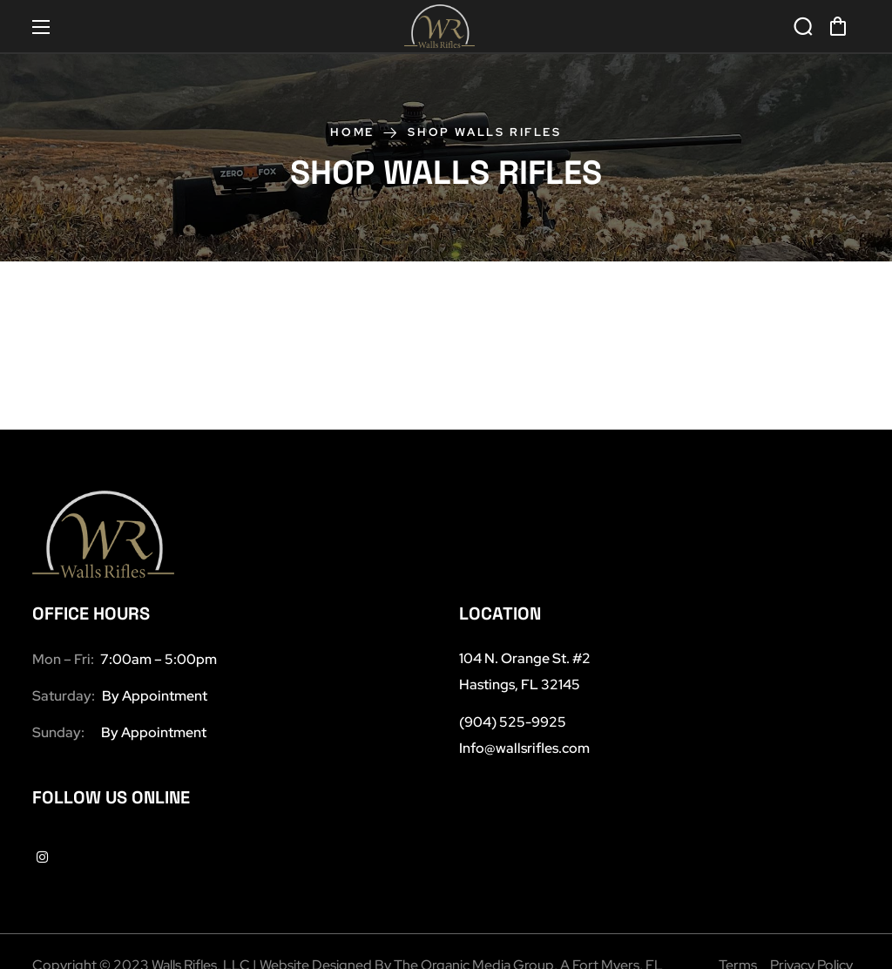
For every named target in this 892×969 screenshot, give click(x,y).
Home (352, 132)
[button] (838, 26)
